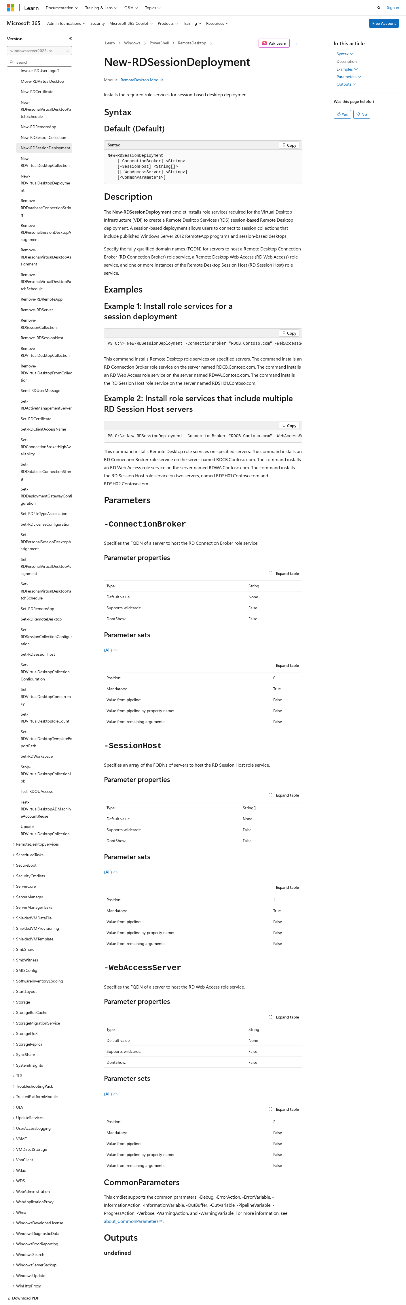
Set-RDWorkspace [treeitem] (37, 736)
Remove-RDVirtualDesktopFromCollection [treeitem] (46, 353)
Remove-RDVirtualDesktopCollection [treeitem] (45, 332)
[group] (203, 343)
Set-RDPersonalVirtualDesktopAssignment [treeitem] (46, 546)
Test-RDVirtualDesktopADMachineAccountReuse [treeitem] (46, 789)
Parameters (349, 76)
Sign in (393, 7)
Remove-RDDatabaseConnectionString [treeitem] (46, 187)
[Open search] (379, 8)
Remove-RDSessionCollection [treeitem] (39, 303)
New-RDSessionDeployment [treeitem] (45, 128)
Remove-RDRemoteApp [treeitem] (41, 279)
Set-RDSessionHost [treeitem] (38, 634)
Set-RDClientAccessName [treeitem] (43, 409)
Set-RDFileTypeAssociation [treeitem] (44, 493)
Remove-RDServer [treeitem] (37, 290)
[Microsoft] (10, 8)
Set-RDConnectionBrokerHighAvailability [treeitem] (46, 427)
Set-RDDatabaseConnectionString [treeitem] (46, 451)
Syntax (345, 53)
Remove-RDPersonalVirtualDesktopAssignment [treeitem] (46, 237)
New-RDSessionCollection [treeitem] (43, 117)
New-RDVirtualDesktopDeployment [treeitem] (45, 163)
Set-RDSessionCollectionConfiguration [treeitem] (46, 617)
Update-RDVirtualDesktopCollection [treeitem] (45, 810)
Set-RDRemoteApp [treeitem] (37, 588)
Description (347, 61)
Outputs (346, 84)
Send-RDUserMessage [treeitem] (40, 370)
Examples (347, 69)
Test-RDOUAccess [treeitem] (37, 771)
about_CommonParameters (131, 1221)
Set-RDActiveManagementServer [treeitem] (46, 384)
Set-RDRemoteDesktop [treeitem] (41, 599)
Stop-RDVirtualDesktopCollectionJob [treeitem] (46, 754)
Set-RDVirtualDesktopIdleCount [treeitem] (45, 697)
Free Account (384, 23)
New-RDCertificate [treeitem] (37, 71)
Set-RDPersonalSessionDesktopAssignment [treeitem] (46, 521)
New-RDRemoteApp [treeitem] (38, 107)
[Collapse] (70, 38)
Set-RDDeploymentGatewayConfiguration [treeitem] (46, 476)
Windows (132, 43)
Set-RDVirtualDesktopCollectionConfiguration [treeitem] (45, 652)
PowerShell (159, 43)
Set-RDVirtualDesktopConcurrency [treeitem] (46, 676)
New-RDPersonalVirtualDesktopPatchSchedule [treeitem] (46, 89)
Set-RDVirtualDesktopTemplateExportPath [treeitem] (46, 719)
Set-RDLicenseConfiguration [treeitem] (46, 504)
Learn (110, 43)
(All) (111, 650)
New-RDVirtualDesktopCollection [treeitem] (45, 142)
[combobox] (39, 50)
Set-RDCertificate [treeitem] (36, 398)
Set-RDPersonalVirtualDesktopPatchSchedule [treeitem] (46, 571)
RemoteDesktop (192, 43)
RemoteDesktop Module (142, 79)
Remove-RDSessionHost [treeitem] (42, 317)
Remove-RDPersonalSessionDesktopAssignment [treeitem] (46, 212)
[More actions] (297, 43)
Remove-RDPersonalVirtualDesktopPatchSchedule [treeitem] (46, 261)
